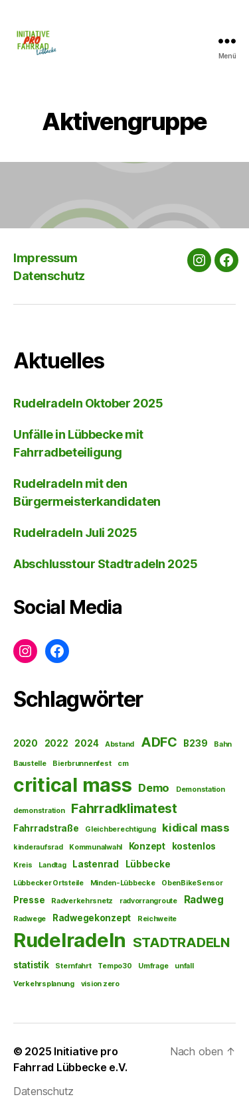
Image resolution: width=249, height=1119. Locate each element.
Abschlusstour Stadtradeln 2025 (105, 564)
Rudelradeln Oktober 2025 (88, 403)
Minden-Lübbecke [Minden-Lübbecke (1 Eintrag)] (122, 883)
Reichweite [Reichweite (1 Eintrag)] (157, 919)
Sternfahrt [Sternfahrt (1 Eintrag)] (73, 966)
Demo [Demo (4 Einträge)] (153, 787)
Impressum (45, 258)
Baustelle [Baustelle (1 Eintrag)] (29, 763)
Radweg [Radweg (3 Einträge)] (204, 899)
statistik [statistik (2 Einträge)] (31, 965)
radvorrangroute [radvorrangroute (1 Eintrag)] (148, 901)
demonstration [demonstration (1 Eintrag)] (39, 810)
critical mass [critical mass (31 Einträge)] (72, 784)
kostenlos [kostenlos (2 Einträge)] (194, 846)
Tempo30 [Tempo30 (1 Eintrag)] (114, 966)
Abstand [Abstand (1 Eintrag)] (119, 744)
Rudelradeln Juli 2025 (75, 533)
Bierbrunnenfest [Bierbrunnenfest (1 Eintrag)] (81, 763)
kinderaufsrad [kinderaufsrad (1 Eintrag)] (38, 847)
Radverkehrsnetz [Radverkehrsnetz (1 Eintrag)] (82, 901)
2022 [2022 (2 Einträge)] (56, 743)
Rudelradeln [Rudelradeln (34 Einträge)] (69, 940)
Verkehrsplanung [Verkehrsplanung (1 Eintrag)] (43, 984)
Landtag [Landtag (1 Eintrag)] (52, 865)
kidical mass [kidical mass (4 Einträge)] (196, 827)
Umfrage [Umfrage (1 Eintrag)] (153, 966)
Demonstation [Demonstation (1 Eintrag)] (200, 789)
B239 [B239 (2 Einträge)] (195, 743)
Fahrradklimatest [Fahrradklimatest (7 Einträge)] (124, 808)
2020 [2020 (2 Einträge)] (25, 743)
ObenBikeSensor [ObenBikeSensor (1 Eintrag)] (191, 883)
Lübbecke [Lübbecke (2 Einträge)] (148, 864)
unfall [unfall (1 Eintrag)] (184, 966)
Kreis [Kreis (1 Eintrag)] (23, 865)
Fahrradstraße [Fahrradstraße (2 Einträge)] (46, 828)
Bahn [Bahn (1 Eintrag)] (223, 744)
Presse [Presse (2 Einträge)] (28, 900)
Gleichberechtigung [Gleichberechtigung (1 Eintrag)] (120, 829)
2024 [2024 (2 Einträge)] (86, 743)
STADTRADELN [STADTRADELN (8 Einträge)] (181, 942)
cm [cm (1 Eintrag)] (123, 763)
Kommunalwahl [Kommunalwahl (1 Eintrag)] (95, 847)
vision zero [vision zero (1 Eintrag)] (100, 984)
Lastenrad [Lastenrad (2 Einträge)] (95, 864)
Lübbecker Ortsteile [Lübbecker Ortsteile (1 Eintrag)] (48, 883)
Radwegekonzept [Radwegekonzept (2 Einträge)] (91, 918)
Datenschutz (49, 276)
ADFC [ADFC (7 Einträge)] (159, 742)
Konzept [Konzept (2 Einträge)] (147, 846)
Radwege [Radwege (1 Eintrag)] (29, 919)
